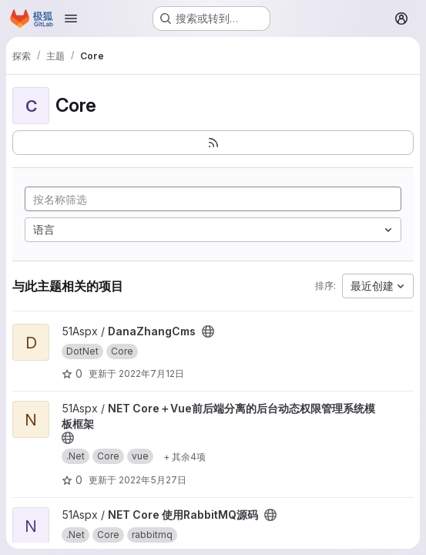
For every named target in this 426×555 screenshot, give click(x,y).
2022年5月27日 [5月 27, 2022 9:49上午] (152, 480)
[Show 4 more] (184, 456)
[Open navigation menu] (71, 18)
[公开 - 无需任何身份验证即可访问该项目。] (208, 331)
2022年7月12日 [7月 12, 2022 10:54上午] (151, 373)
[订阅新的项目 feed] (213, 142)
